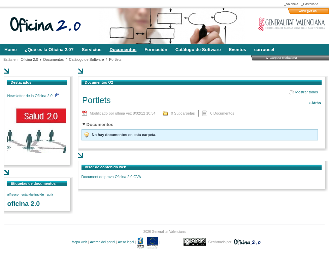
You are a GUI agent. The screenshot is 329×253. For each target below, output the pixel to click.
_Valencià (291, 4)
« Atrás (314, 103)
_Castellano (309, 4)
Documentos (53, 59)
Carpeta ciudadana (283, 57)
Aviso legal (126, 242)
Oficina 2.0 (29, 59)
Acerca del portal (102, 242)
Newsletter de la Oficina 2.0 (33, 96)
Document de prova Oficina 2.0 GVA (111, 177)
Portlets (115, 59)
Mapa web (79, 242)
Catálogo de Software (86, 59)
